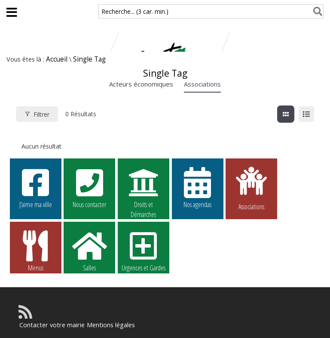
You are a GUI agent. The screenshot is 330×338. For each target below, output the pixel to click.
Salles (89, 251)
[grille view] (285, 114)
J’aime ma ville (35, 187)
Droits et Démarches (143, 187)
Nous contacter (89, 187)
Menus (35, 251)
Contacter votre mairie (50, 325)
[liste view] (306, 114)
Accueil (56, 59)
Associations (202, 84)
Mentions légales (107, 325)
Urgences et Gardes (143, 251)
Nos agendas (197, 187)
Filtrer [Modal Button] (36, 114)
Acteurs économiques (141, 84)
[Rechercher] (316, 11)
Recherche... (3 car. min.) (134, 11)
